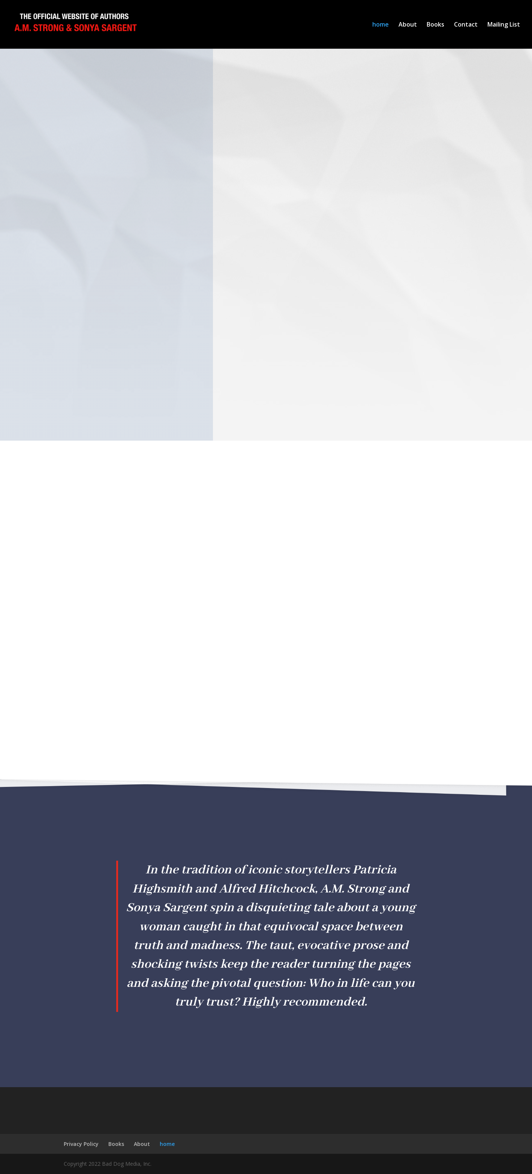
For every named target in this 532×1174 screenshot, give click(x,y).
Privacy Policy (81, 1143)
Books (435, 25)
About (408, 25)
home (380, 25)
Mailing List (503, 25)
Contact (466, 25)
